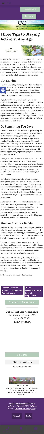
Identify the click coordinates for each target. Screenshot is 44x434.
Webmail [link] (16, 416)
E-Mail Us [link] (22, 354)
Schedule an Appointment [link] (22, 302)
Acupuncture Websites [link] (17, 403)
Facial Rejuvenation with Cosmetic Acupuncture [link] (33, 292)
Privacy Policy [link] (30, 409)
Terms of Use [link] (20, 409)
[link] (3, 90)
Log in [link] (28, 416)
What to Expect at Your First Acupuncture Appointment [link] (12, 290)
